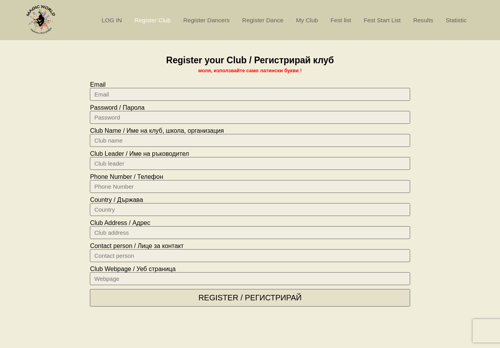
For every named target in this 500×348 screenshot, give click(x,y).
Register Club (152, 20)
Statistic (456, 20)
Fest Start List (382, 20)
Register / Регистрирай (250, 297)
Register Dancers (206, 20)
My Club (307, 20)
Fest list (340, 20)
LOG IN (112, 20)
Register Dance (263, 20)
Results (423, 20)
